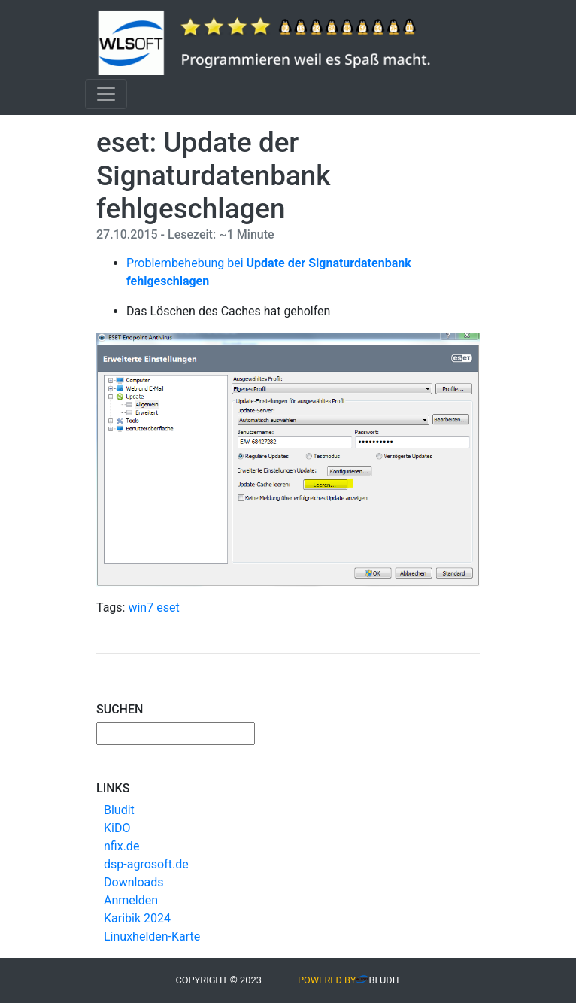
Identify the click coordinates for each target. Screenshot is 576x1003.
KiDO (117, 828)
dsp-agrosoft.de (146, 864)
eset (167, 607)
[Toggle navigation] (106, 94)
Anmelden (131, 900)
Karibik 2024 (137, 918)
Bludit (119, 810)
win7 (140, 607)
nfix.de (121, 846)
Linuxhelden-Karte (152, 936)
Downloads (133, 882)
